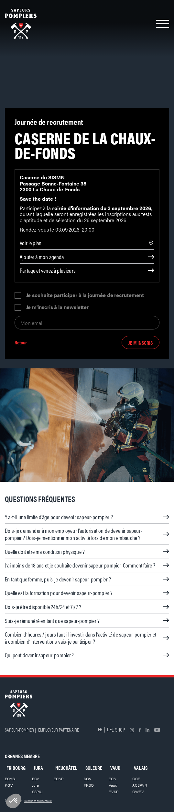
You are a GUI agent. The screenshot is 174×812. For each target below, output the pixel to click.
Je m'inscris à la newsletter (57, 307)
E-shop (118, 729)
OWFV (138, 791)
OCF (136, 779)
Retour (21, 343)
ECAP (58, 779)
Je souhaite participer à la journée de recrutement (85, 295)
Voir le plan (30, 243)
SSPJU (37, 791)
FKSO (89, 785)
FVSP (113, 791)
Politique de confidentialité (38, 800)
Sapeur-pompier (19, 729)
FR (100, 729)
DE (109, 729)
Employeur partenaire (58, 729)
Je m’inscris (140, 342)
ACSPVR (139, 785)
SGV (88, 779)
